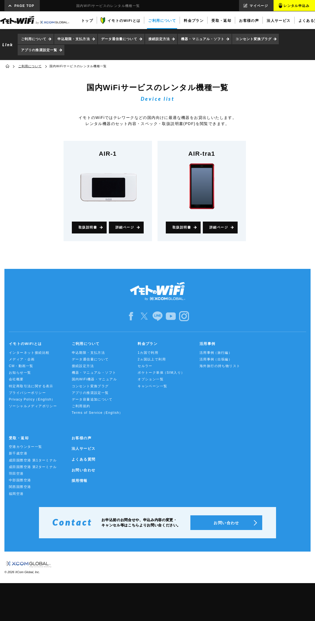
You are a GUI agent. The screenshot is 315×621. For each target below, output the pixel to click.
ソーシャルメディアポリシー (33, 406)
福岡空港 (16, 494)
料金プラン (148, 344)
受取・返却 (19, 438)
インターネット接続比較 (29, 353)
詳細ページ (125, 227)
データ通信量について (119, 39)
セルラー (145, 366)
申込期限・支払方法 (73, 39)
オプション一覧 (151, 379)
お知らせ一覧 (20, 373)
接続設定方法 (159, 39)
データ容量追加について (92, 399)
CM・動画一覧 (21, 366)
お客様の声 (81, 438)
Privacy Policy (32, 399)
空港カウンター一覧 (25, 447)
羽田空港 (16, 474)
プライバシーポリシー (27, 393)
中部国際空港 (20, 480)
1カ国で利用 (148, 353)
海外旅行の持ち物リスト (220, 366)
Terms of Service (97, 412)
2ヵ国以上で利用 (152, 359)
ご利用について (33, 39)
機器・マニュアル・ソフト (202, 39)
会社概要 (16, 379)
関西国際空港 (20, 487)
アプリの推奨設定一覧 (39, 50)
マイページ (259, 6)
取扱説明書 (87, 227)
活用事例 (208, 344)
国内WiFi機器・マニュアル (94, 379)
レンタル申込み (296, 6)
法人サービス (83, 448)
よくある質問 (83, 459)
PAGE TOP (24, 6)
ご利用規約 (81, 406)
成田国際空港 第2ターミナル (33, 467)
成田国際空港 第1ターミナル (33, 460)
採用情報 (80, 481)
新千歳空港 (18, 453)
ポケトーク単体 (161, 372)
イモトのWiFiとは (25, 344)
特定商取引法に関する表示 (31, 386)
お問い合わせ (83, 470)
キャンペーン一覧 (152, 386)
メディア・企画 (22, 359)
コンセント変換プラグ (253, 39)
